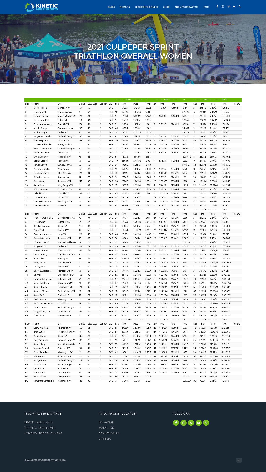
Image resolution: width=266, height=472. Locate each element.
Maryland (106, 427)
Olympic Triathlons (39, 427)
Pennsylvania (109, 433)
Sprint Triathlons (38, 422)
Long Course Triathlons (43, 433)
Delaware (106, 422)
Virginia (105, 438)
